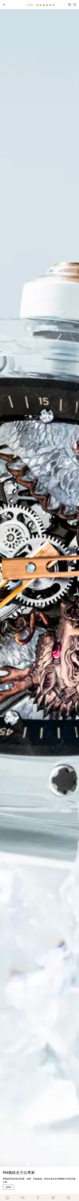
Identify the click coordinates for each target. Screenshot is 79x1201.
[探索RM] (8, 1187)
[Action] (68, 1198)
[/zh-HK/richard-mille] (39, 588)
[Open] (9, 4)
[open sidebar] (9, 4)
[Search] (69, 4)
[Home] (39, 4)
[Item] (27, 1164)
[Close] (77, 1198)
